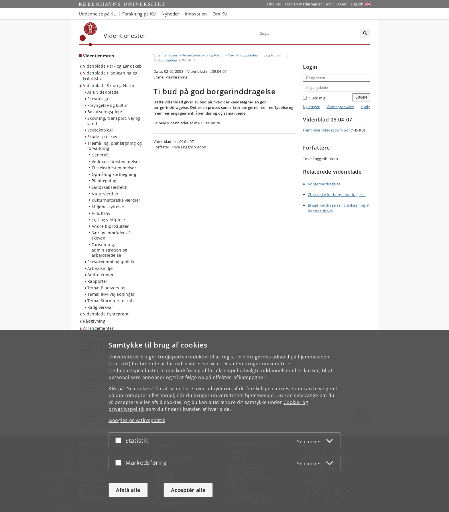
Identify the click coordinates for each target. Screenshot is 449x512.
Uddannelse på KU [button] (98, 14)
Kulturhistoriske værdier (116, 200)
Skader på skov (102, 136)
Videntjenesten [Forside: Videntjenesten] (98, 55)
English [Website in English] (357, 4)
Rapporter (97, 281)
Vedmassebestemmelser (116, 161)
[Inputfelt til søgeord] (309, 33)
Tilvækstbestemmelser (114, 167)
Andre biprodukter (110, 226)
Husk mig (314, 98)
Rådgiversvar (100, 307)
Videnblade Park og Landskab (112, 66)
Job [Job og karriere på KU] (329, 4)
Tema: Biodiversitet (106, 288)
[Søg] (365, 33)
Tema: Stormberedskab (110, 300)
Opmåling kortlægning (114, 174)
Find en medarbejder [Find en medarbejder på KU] (303, 4)
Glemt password (340, 106)
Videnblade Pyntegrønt (106, 314)
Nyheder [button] (170, 14)
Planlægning (104, 180)
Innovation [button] (196, 14)
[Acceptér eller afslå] (119, 440)
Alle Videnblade (103, 92)
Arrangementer (98, 328)
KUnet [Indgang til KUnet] (341, 4)
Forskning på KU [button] (139, 14)
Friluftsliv (101, 213)
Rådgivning (94, 321)
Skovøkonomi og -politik (110, 261)
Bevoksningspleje (104, 111)
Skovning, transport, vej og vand (113, 120)
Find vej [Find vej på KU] (274, 4)
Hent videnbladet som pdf (326, 130)
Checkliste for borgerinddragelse (337, 194)
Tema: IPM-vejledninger (111, 294)
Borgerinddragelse (324, 184)
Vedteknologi (100, 130)
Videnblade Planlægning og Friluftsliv (110, 75)
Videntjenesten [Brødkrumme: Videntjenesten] (165, 55)
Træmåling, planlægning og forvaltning (114, 145)
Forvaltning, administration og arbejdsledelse (109, 250)
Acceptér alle (188, 490)
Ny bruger (311, 106)
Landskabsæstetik (109, 187)
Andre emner (100, 274)
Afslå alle (128, 490)
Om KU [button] (219, 14)
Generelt (100, 155)
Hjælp (366, 106)
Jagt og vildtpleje (108, 219)
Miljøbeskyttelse (108, 206)
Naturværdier (105, 194)
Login (361, 97)
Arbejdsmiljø (100, 268)
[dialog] (224, 421)
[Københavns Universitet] (88, 34)
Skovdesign (98, 98)
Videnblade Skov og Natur (109, 85)
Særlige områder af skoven (111, 235)
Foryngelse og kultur (107, 105)
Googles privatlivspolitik (137, 420)
